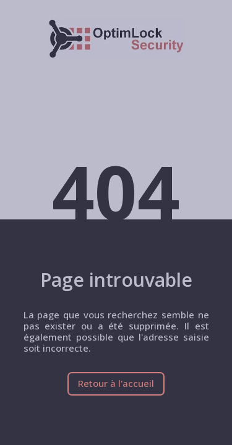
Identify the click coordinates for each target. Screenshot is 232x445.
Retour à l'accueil (116, 383)
